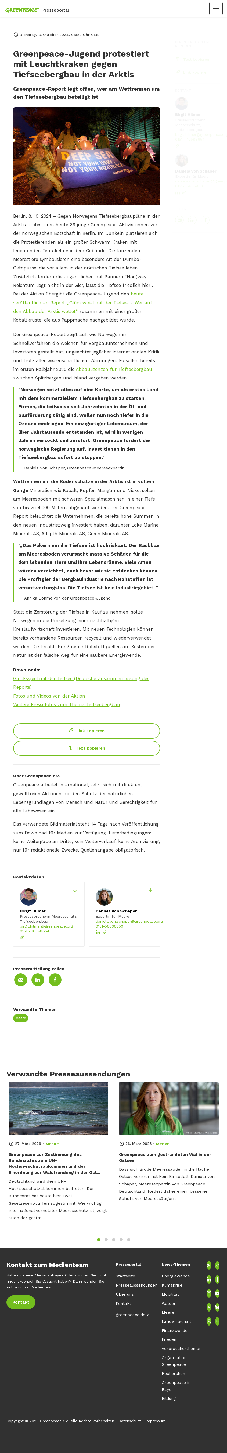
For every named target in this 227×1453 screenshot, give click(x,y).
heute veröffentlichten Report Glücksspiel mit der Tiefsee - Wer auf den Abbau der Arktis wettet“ (82, 303)
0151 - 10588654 (34, 931)
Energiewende (176, 1276)
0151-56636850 (109, 926)
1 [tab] (98, 1243)
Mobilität (170, 1294)
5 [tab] (128, 1243)
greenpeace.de (130, 1314)
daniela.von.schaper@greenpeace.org (129, 921)
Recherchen (173, 1373)
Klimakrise (172, 1285)
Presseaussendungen (136, 1285)
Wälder (169, 1303)
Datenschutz (129, 1421)
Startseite (125, 1276)
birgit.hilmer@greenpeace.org (46, 926)
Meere (20, 1018)
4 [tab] (121, 1243)
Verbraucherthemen (181, 1348)
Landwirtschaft (176, 1321)
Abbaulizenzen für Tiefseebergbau (114, 370)
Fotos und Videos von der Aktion (49, 696)
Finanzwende (175, 1330)
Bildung (169, 1398)
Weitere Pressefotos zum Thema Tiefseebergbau (66, 705)
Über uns (125, 1294)
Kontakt (123, 1303)
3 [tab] (113, 1243)
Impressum (155, 1421)
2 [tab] (106, 1243)
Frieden (169, 1339)
